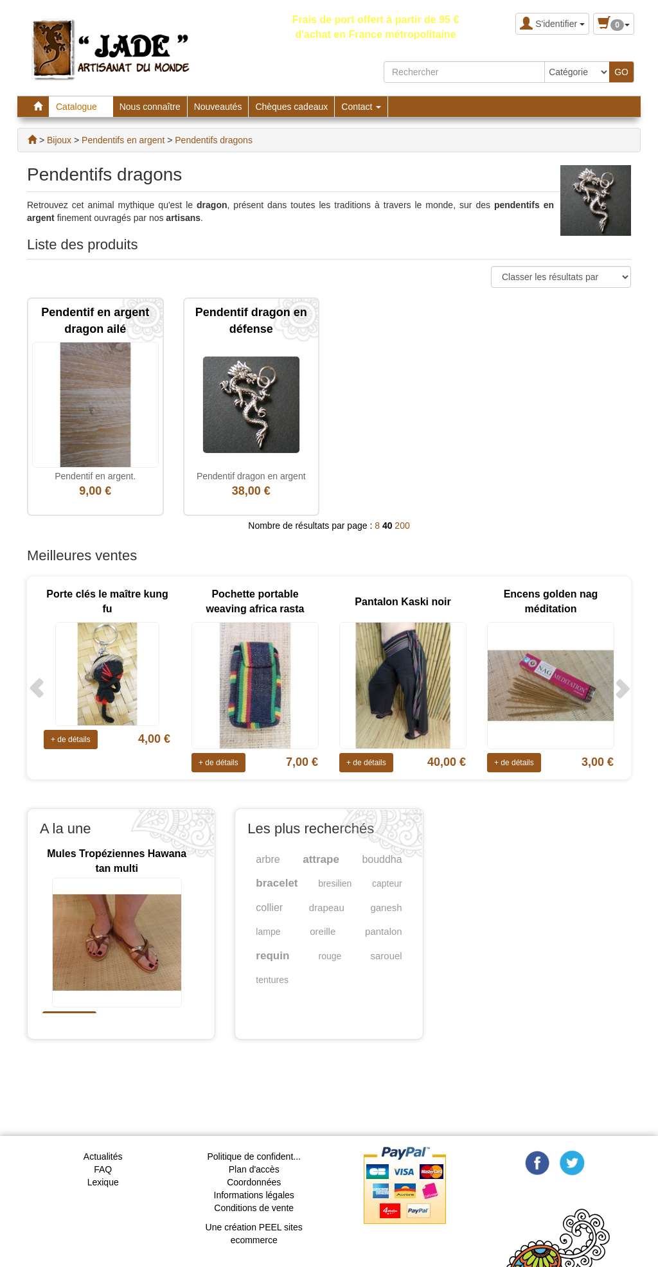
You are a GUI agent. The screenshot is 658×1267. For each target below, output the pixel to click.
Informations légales (254, 1195)
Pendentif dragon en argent (251, 476)
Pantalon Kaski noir (402, 601)
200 (402, 525)
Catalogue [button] (81, 107)
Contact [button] (361, 107)
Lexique (103, 1182)
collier (269, 907)
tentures (272, 980)
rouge (329, 956)
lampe (268, 931)
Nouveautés (218, 107)
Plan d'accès (254, 1169)
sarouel (386, 955)
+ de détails (71, 739)
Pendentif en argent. (95, 476)
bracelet (277, 883)
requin (272, 956)
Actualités (103, 1156)
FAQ (103, 1169)
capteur (387, 883)
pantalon (383, 931)
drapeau (326, 907)
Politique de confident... (254, 1156)
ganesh (386, 907)
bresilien (334, 883)
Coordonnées (254, 1182)
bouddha (382, 859)
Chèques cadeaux (291, 107)
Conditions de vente (254, 1208)
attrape (321, 859)
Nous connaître (150, 107)
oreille (322, 931)
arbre (268, 859)
